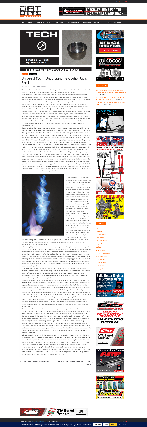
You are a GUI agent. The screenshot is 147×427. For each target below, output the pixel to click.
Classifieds (87, 22)
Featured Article (101, 234)
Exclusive (24, 74)
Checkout (117, 22)
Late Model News (101, 241)
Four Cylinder (100, 238)
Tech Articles (32, 74)
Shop (49, 22)
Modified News (100, 250)
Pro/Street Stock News (103, 253)
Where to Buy (59, 22)
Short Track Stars (101, 256)
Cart (109, 22)
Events (98, 228)
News (30, 22)
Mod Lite (98, 247)
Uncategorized (100, 269)
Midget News (100, 244)
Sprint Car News (101, 263)
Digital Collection (73, 22)
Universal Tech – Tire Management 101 (35, 361)
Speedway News (101, 259)
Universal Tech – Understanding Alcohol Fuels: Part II (75, 362)
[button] (33, 22)
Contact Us (98, 22)
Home (23, 22)
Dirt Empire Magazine (40, 86)
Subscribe (40, 22)
